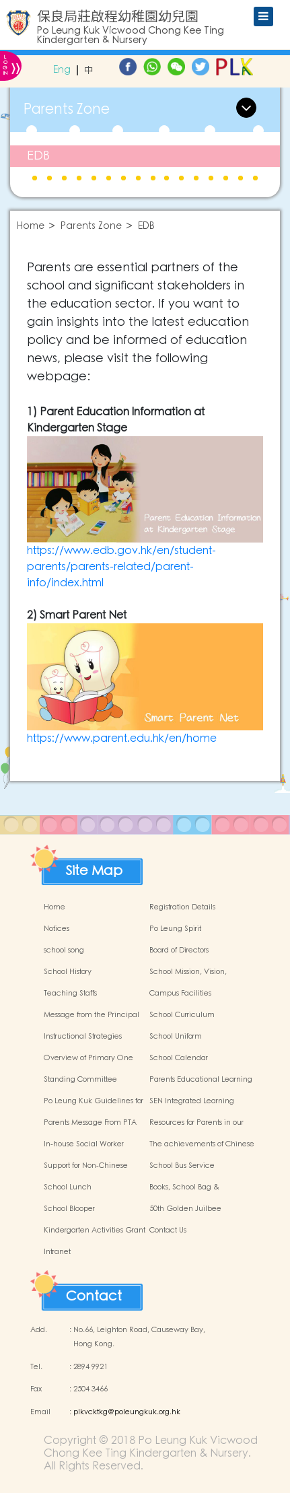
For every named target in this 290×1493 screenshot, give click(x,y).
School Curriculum (182, 1015)
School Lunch (68, 1187)
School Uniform (175, 1036)
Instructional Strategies (83, 1036)
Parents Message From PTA (90, 1122)
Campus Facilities (180, 993)
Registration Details (182, 907)
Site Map (94, 868)
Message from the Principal (91, 1015)
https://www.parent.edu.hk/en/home (122, 738)
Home (30, 226)
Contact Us (167, 1230)
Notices (56, 929)
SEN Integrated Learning (191, 1101)
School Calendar (178, 1058)
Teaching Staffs (70, 993)
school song (64, 950)
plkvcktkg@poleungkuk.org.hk (126, 1412)
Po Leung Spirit (175, 929)
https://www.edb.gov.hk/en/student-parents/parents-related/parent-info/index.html (121, 566)
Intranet (57, 1252)
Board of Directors (179, 950)
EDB (38, 155)
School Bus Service (182, 1165)
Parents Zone (91, 226)
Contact (94, 1293)
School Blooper (69, 1209)
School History (68, 972)
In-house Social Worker (84, 1144)
